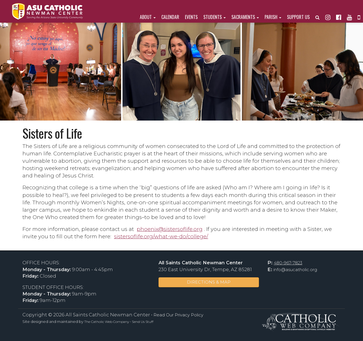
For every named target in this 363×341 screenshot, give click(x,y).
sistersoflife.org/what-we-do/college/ (161, 236)
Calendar (170, 17)
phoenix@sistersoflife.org (169, 229)
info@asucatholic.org (295, 269)
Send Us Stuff (142, 322)
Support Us (298, 17)
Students (214, 17)
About (148, 17)
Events (191, 17)
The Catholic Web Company (106, 322)
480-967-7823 (288, 262)
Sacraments (245, 17)
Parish (273, 17)
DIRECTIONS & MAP (209, 282)
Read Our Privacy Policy (178, 315)
